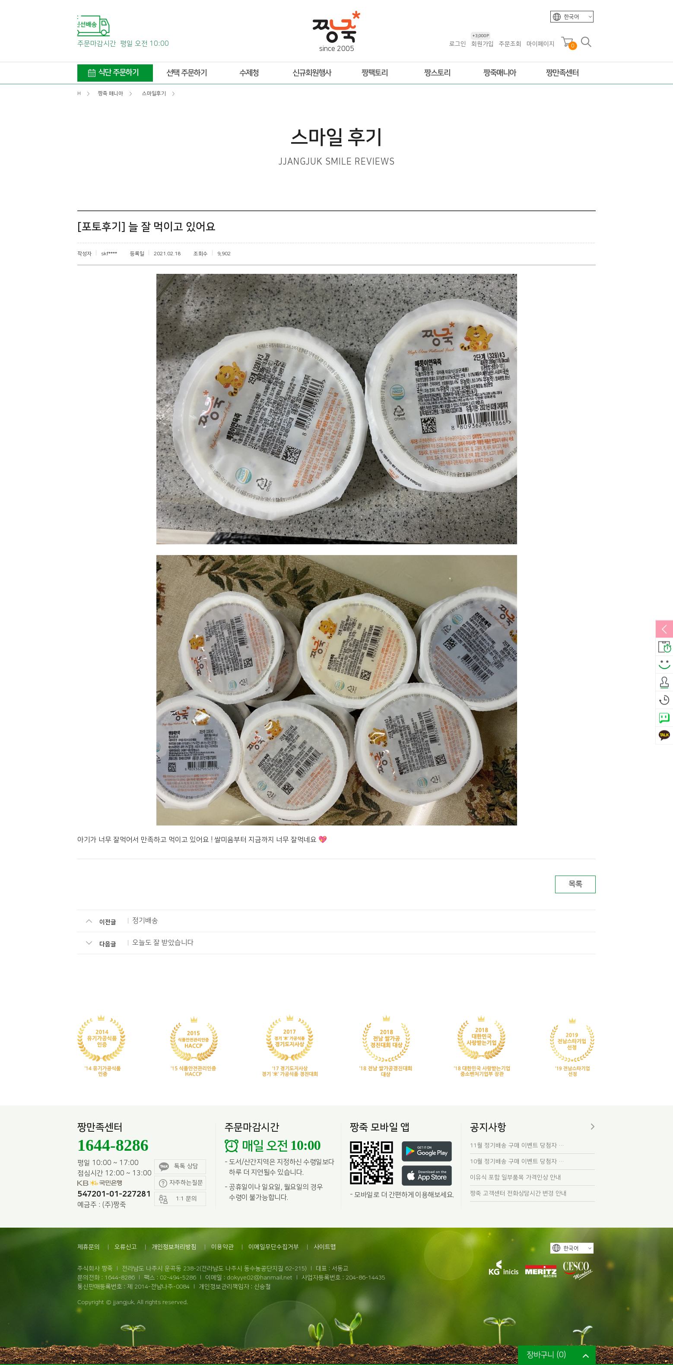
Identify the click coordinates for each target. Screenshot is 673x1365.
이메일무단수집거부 (273, 1247)
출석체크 (664, 683)
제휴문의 (88, 1247)
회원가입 (482, 44)
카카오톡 (664, 736)
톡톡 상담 (178, 1166)
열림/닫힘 (664, 630)
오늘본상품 (664, 701)
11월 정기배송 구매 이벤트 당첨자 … (517, 1145)
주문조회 (510, 44)
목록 (575, 884)
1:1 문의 (178, 1199)
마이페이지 (541, 44)
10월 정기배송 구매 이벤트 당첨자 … (517, 1161)
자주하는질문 (181, 1183)
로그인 (457, 44)
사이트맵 (325, 1247)
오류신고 (125, 1247)
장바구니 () (546, 1355)
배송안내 (664, 647)
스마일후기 (664, 665)
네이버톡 (664, 718)
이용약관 (222, 1247)
